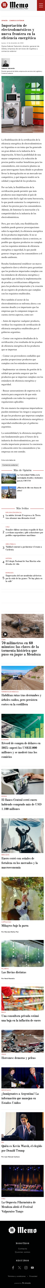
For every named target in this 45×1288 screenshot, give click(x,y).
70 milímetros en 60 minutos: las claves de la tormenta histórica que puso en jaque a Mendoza (21, 648)
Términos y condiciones (17, 1276)
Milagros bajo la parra (14, 925)
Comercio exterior (10, 465)
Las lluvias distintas (13, 972)
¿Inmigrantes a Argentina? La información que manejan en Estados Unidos (20, 1098)
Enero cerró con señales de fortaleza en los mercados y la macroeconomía (19, 863)
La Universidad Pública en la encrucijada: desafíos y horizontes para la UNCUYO (30, 478)
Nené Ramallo (9, 979)
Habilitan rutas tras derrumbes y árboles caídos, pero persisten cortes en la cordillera (21, 700)
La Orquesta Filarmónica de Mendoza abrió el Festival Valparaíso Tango (18, 1207)
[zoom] (22, 104)
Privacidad (33, 1276)
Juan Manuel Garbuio (12, 1157)
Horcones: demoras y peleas (18, 1058)
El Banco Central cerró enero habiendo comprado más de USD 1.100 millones (21, 805)
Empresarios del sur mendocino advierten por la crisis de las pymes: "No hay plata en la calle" (24, 579)
